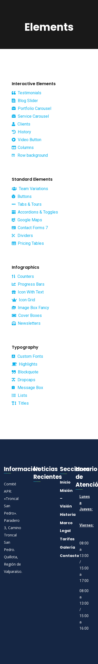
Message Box (27, 387)
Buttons (22, 196)
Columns (23, 147)
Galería (67, 547)
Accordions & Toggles (35, 212)
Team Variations (30, 188)
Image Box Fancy (30, 307)
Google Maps (27, 219)
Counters (23, 276)
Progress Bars (28, 284)
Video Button (26, 139)
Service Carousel (30, 116)
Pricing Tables (28, 243)
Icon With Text (28, 292)
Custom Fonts (27, 356)
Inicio (65, 482)
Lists (19, 395)
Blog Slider (25, 100)
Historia (68, 514)
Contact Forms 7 (30, 227)
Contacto (69, 555)
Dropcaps (23, 379)
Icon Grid (23, 299)
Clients (21, 124)
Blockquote (25, 372)
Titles (20, 403)
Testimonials (26, 92)
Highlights (24, 364)
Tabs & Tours (27, 204)
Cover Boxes (27, 315)
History (21, 131)
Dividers (22, 235)
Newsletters (26, 323)
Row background (30, 155)
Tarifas (67, 539)
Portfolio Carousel (31, 108)
